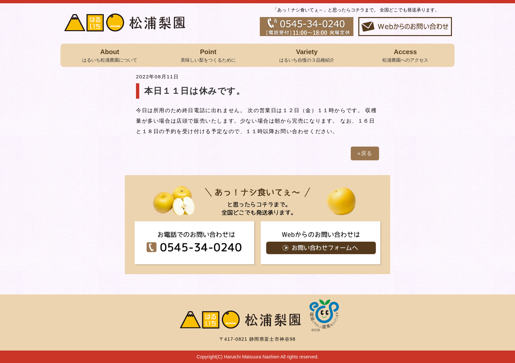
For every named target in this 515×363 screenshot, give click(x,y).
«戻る (364, 153)
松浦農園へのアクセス (405, 55)
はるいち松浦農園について (109, 55)
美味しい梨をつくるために (208, 55)
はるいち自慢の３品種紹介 (307, 55)
